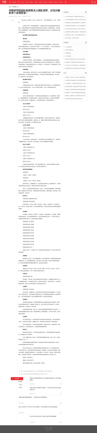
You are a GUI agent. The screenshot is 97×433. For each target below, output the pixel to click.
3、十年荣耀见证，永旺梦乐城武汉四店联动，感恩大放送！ (76, 83)
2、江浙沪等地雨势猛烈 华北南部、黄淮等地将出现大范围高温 (77, 19)
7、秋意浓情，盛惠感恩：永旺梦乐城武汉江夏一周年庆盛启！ (77, 95)
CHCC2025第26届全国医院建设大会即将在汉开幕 (35, 374)
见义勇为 (61, 2)
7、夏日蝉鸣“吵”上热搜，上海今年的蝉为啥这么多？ (75, 34)
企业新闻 (14, 6)
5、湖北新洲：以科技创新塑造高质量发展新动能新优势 (75, 89)
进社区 (27, 2)
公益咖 (35, 2)
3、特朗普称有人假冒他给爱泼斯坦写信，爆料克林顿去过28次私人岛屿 (79, 22)
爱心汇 (23, 2)
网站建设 (50, 427)
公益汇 (18, 2)
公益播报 (14, 2)
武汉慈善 (40, 2)
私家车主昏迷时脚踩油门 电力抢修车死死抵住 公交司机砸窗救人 (45, 379)
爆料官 (31, 2)
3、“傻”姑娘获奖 (67, 53)
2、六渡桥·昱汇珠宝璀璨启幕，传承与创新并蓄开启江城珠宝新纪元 (78, 80)
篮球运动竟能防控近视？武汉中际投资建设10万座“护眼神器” (37, 371)
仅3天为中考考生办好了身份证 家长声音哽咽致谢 (43, 416)
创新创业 (55, 2)
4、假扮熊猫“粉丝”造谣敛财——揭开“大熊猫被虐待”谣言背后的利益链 (78, 25)
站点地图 (46, 427)
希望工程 (45, 2)
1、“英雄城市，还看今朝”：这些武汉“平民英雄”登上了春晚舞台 (77, 77)
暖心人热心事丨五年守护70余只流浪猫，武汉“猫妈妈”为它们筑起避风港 (38, 407)
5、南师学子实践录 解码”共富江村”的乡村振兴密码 (74, 59)
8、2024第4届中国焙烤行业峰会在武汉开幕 (73, 98)
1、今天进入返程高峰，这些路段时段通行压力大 (74, 16)
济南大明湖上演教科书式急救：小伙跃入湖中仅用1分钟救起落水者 (45, 388)
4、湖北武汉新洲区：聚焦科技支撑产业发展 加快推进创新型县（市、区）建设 (80, 86)
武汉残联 (50, 2)
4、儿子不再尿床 (67, 56)
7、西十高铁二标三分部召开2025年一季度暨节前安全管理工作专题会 (78, 65)
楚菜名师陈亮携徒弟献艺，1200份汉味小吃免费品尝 (33, 397)
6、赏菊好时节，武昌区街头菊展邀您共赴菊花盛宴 (74, 92)
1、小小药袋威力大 (68, 46)
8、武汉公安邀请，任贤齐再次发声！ (72, 38)
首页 (10, 2)
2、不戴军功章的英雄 (68, 49)
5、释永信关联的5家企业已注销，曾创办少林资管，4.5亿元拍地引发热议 (79, 28)
